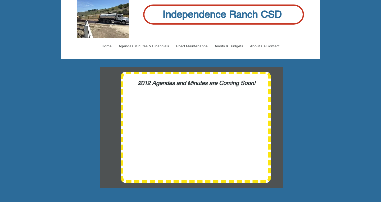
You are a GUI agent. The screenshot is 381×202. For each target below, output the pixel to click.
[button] (144, 46)
